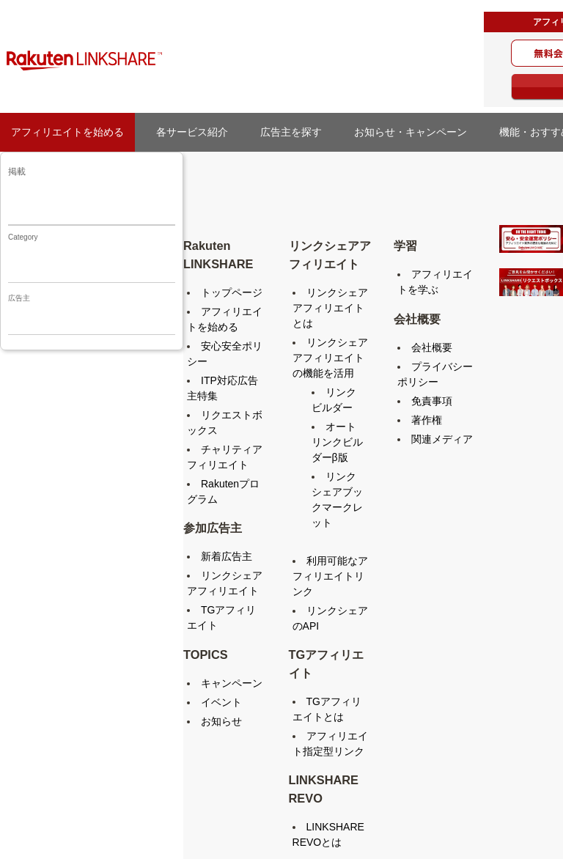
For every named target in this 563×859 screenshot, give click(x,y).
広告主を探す (296, 132)
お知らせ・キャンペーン (415, 132)
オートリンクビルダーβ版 (337, 442)
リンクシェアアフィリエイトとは (330, 308)
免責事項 (431, 401)
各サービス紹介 (192, 132)
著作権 (426, 420)
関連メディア (442, 439)
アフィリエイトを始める (67, 132)
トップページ (231, 292)
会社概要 (431, 347)
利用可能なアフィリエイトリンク (330, 576)
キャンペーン (231, 683)
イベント (221, 702)
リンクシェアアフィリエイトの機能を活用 (330, 357)
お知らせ (221, 721)
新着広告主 (226, 556)
